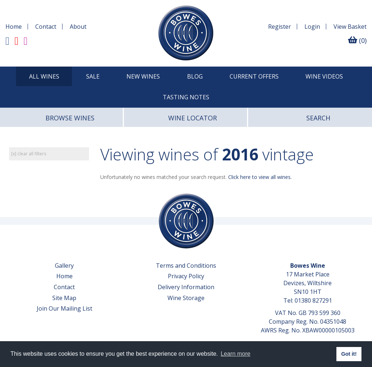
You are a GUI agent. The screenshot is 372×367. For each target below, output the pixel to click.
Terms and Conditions (186, 266)
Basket (350, 27)
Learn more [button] (235, 354)
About (78, 27)
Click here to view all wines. (260, 176)
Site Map (64, 298)
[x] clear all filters (28, 154)
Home (13, 27)
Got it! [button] (348, 354)
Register (279, 27)
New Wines (143, 76)
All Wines (44, 76)
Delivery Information (186, 287)
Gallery (64, 266)
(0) (357, 40)
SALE (93, 76)
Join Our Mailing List (64, 308)
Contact (45, 27)
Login (312, 27)
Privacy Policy (186, 276)
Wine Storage (186, 298)
